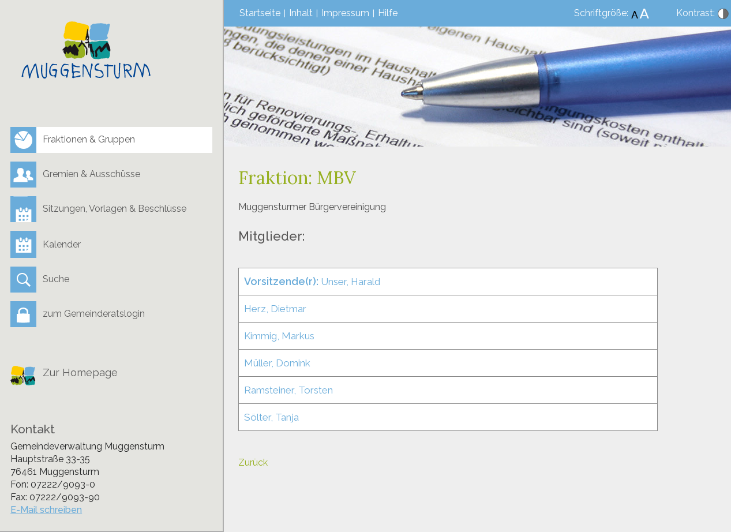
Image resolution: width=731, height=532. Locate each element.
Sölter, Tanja (271, 417)
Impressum (345, 13)
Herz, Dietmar (275, 308)
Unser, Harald (312, 281)
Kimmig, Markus (279, 336)
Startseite (259, 13)
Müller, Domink (277, 363)
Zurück (253, 462)
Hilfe (388, 13)
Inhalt (301, 13)
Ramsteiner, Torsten (288, 390)
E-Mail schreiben (46, 509)
